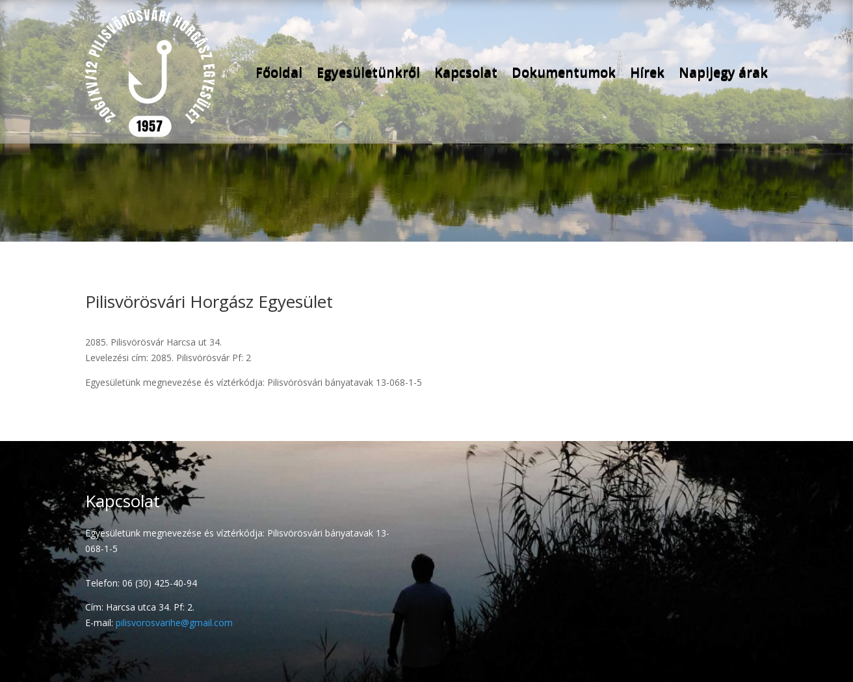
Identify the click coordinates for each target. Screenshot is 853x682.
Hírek (647, 72)
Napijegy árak (723, 72)
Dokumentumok (564, 72)
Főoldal (279, 72)
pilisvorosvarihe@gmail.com (174, 622)
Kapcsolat (465, 72)
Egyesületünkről (368, 72)
